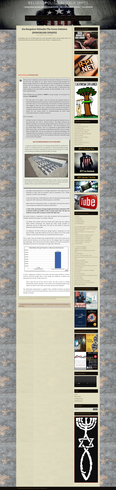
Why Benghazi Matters (80, 284)
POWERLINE (32, 75)
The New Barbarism (79, 273)
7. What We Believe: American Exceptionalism (82, 242)
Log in (76, 394)
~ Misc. (80, 18)
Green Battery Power (31, 298)
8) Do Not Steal (78, 139)
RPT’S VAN (87, 18)
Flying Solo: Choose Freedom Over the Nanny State (86, 257)
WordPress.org (78, 401)
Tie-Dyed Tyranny (79, 279)
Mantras (37, 18)
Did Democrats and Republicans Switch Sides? (84, 251)
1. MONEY (77, 216)
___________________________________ (84, 225)
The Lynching (78, 269)
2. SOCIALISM (78, 218)
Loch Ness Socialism (79, 260)
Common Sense (30, 297)
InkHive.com (43, 488)
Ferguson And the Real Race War (83, 255)
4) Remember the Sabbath (81, 132)
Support (67, 18)
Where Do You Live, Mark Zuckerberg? (84, 282)
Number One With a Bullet (81, 262)
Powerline (49, 298)
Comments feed (78, 399)
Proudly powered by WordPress (25, 488)
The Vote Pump (78, 277)
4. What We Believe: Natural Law (82, 237)
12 (32, 18)
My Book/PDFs (45, 18)
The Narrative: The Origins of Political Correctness (84, 271)
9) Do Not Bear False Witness (81, 142)
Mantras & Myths (65, 297)
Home (27, 18)
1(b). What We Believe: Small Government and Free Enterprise (85, 229)
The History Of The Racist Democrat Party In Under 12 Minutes (86, 266)
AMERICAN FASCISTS (80, 249)
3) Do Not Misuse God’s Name (82, 130)
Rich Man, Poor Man (79, 264)
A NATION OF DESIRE (80, 247)
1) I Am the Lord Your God (81, 126)
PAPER (45, 94)
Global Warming (24, 298)
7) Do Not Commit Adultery (81, 137)
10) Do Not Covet (78, 144)
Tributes (73, 18)
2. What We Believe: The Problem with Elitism (84, 232)
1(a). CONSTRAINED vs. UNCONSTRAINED (85, 227)
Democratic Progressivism (38, 297)
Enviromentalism (46, 297)
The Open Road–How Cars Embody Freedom (85, 275)
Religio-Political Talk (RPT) (58, 3)
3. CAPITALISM (78, 220)
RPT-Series (60, 18)
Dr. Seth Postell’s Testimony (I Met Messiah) (58, 304)
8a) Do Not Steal (78, 141)
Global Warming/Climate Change (56, 297)
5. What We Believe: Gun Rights (82, 238)
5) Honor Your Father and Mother (82, 133)
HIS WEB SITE (33, 96)
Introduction (77, 125)
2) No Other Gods (78, 128)
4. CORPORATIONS (79, 222)
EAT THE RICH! (78, 253)
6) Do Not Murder (78, 135)
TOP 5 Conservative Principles (82, 281)
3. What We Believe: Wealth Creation (83, 235)
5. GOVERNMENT (79, 223)
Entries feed (77, 396)
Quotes (53, 18)
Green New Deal (38, 298)
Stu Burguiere (53, 298)
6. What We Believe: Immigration (82, 240)
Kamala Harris (44, 298)
